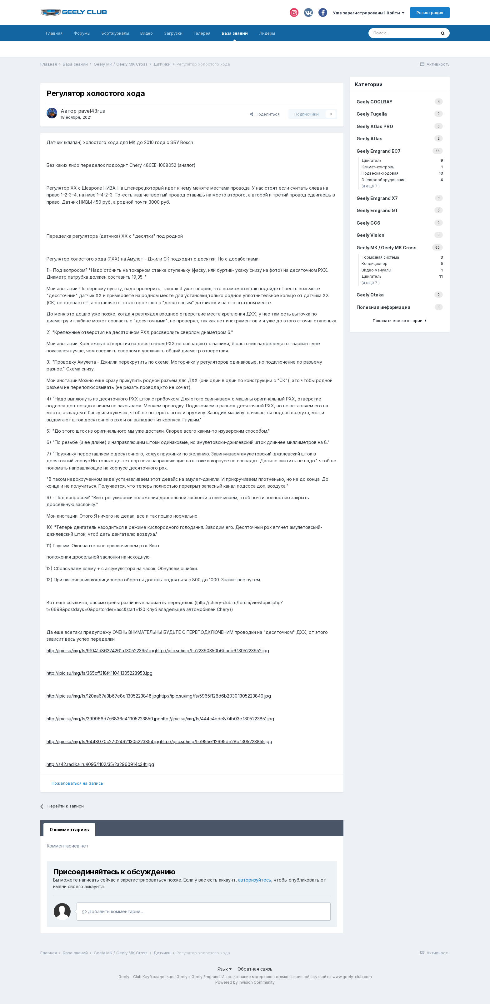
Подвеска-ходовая (402, 173)
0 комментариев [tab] (69, 829)
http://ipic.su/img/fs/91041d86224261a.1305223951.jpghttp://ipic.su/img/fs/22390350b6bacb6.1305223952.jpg (158, 650)
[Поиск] (402, 33)
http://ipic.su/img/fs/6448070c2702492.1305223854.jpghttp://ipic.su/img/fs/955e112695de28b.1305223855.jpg (159, 741)
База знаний (235, 36)
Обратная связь (255, 969)
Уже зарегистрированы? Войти (368, 12)
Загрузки (173, 33)
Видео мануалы (402, 270)
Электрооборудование (402, 179)
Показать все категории (400, 320)
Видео (146, 33)
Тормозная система (402, 257)
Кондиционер (402, 263)
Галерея (202, 33)
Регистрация (430, 12)
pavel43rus (91, 111)
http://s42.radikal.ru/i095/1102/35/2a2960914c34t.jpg (100, 764)
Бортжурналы (115, 33)
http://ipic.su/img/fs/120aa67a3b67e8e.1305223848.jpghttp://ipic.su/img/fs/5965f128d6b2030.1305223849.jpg (159, 695)
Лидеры (267, 33)
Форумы (82, 33)
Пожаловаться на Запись (77, 783)
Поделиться (265, 114)
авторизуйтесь (254, 879)
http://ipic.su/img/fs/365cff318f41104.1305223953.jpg (99, 673)
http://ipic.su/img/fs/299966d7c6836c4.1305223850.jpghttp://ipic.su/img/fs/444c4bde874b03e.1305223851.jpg (160, 718)
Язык (225, 969)
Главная (54, 33)
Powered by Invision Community (245, 982)
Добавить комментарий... (112, 911)
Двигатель (402, 160)
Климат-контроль (402, 167)
